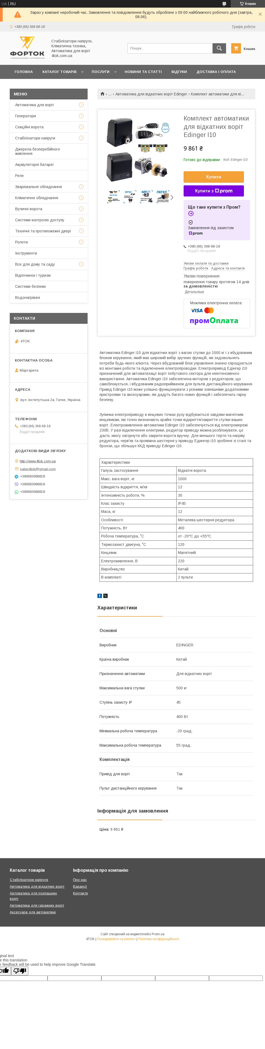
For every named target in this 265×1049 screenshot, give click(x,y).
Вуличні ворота (28, 209)
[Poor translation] (19, 971)
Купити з (213, 191)
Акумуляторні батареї (34, 164)
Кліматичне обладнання (36, 198)
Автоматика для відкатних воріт (37, 886)
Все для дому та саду (35, 264)
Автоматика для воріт (34, 105)
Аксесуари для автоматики (33, 912)
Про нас (80, 880)
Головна (24, 72)
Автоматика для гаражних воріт (37, 905)
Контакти (80, 893)
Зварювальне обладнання (38, 187)
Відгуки (179, 72)
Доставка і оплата (216, 72)
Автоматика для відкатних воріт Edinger (151, 94)
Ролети (21, 242)
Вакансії (80, 886)
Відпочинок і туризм (33, 275)
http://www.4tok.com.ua (38, 461)
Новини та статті (143, 72)
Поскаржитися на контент (116, 939)
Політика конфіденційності (158, 939)
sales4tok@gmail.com (38, 469)
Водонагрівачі (27, 297)
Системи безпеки (30, 286)
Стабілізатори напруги (35, 138)
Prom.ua (158, 934)
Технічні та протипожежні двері (43, 231)
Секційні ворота (29, 127)
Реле (19, 175)
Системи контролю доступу (39, 220)
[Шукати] (219, 48)
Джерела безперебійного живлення (37, 151)
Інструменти (26, 253)
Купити (213, 177)
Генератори (25, 116)
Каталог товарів (59, 72)
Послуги (101, 72)
